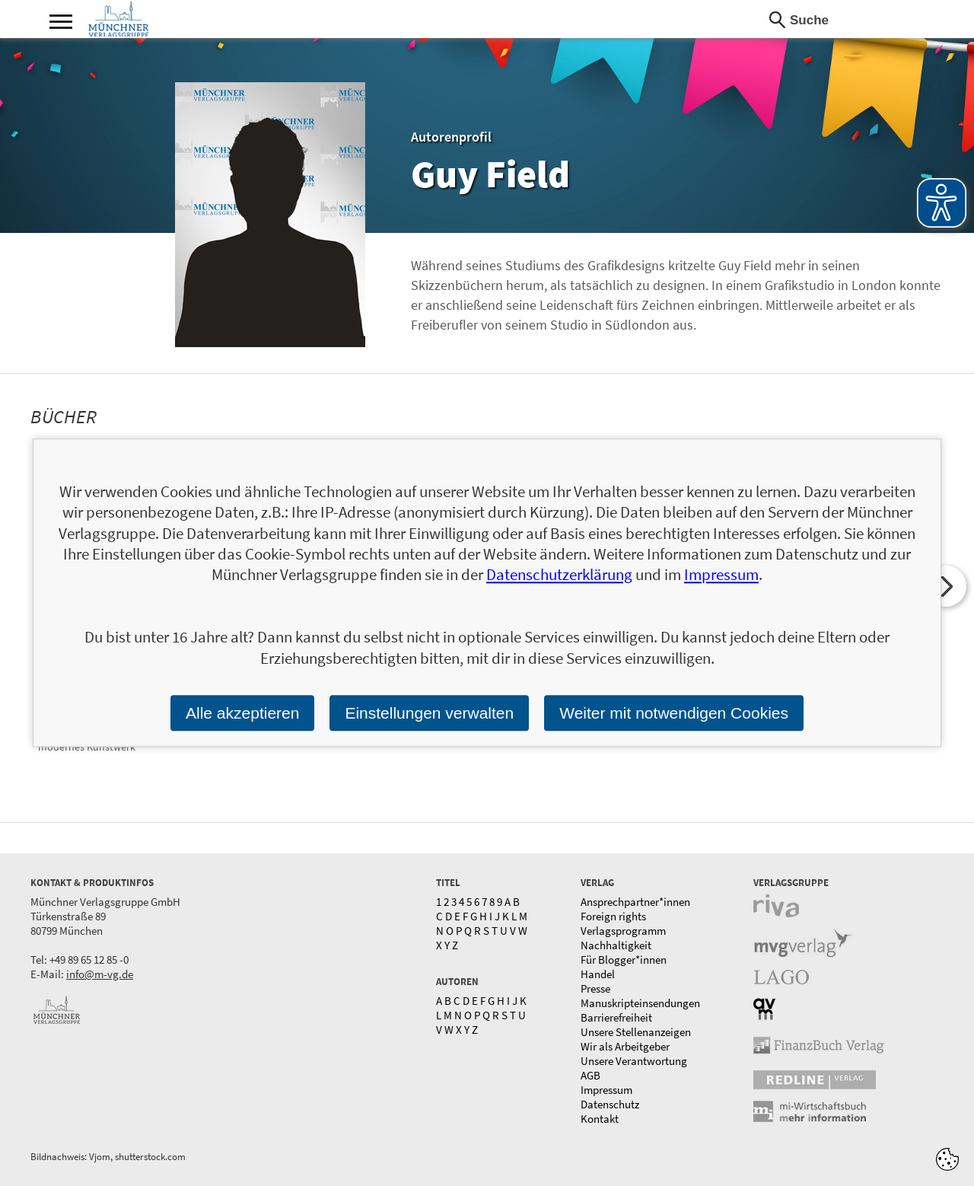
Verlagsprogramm (623, 930)
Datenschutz (610, 1104)
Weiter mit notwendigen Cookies (673, 713)
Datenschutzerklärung (559, 575)
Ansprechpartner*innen (635, 901)
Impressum (606, 1089)
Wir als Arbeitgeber (625, 1046)
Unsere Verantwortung (634, 1061)
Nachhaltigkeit (616, 945)
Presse (595, 988)
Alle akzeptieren (242, 713)
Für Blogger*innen (624, 959)
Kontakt (600, 1118)
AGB (590, 1075)
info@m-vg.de (99, 974)
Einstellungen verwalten (429, 713)
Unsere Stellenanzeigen (636, 1032)
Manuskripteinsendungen (640, 1003)
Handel (598, 974)
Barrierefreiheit (616, 1017)
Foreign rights (613, 916)
